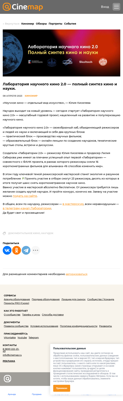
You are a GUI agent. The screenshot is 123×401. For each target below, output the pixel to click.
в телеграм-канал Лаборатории (27, 208)
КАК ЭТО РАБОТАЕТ (16, 310)
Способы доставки (53, 314)
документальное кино (24, 233)
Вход (105, 7)
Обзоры (41, 23)
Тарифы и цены (31, 314)
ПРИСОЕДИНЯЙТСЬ (16, 333)
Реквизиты (105, 326)
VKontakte (10, 337)
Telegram (34, 337)
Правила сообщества (16, 326)
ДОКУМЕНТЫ (12, 322)
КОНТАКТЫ (10, 345)
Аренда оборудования (17, 299)
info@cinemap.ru (12, 355)
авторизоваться (76, 274)
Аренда (12, 394)
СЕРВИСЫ (10, 295)
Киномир (27, 23)
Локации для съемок (73, 299)
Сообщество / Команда (100, 299)
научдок (47, 233)
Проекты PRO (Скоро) (16, 303)
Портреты (55, 23)
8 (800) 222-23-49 (11, 350)
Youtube (22, 337)
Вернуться (11, 23)
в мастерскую (73, 204)
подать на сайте (25, 196)
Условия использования (44, 326)
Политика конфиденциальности (78, 326)
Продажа (36, 394)
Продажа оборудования (46, 299)
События (70, 23)
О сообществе (12, 314)
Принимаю (61, 388)
